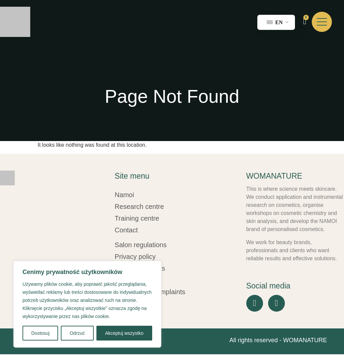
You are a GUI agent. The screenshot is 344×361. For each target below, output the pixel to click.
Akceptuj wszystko (124, 333)
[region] (87, 304)
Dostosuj (40, 333)
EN (275, 22)
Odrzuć (77, 333)
